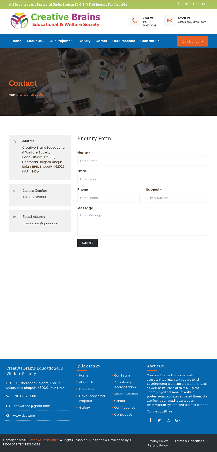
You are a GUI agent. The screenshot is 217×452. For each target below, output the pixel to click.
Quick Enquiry (193, 41)
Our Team (122, 375)
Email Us (184, 18)
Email (83, 171)
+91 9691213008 (149, 23)
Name (83, 152)
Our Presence (123, 41)
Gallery (84, 41)
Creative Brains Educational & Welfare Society (34, 371)
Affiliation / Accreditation (125, 384)
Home (16, 41)
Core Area (87, 389)
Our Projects (61, 41)
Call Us (148, 18)
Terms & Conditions (189, 441)
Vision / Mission (126, 394)
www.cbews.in (24, 415)
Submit (87, 243)
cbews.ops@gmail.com (192, 21)
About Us (35, 41)
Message (85, 208)
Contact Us (149, 41)
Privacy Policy (158, 441)
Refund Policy (158, 445)
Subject (154, 189)
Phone (82, 189)
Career (101, 41)
